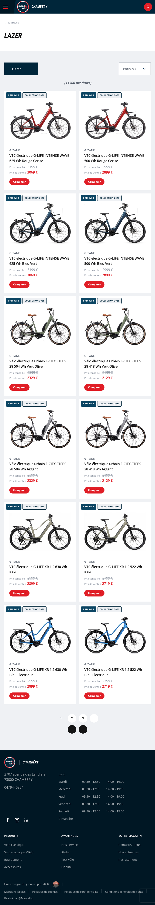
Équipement (13, 860)
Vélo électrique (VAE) (18, 852)
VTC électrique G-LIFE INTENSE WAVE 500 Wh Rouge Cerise (114, 158)
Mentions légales (14, 892)
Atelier (66, 852)
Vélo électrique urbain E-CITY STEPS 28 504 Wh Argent (37, 467)
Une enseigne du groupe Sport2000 (31, 884)
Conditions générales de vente (124, 892)
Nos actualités (128, 852)
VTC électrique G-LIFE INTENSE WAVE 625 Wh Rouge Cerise (39, 158)
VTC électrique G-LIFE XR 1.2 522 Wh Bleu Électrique (113, 672)
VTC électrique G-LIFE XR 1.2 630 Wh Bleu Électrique (38, 672)
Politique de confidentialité (81, 892)
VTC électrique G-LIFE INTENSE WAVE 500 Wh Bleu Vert (114, 261)
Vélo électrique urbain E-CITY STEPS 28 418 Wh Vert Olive (112, 364)
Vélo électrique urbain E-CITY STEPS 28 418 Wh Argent (112, 467)
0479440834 (13, 787)
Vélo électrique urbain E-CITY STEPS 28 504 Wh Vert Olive (37, 364)
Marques (13, 22)
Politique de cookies (45, 892)
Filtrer (16, 69)
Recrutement (127, 860)
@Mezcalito (25, 898)
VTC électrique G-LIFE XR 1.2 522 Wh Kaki (113, 569)
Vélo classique (14, 845)
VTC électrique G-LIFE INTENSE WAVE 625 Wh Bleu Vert (39, 261)
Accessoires (12, 867)
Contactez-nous (129, 845)
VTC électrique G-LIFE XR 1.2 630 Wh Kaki (38, 569)
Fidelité (66, 867)
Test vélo (67, 860)
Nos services (70, 845)
